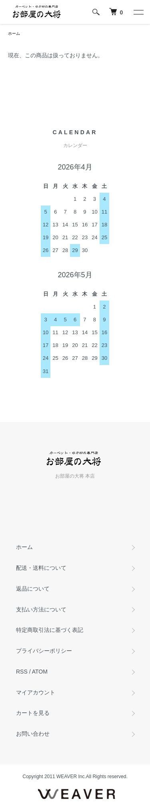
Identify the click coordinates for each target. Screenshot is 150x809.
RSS (22, 671)
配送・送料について (41, 568)
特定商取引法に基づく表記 (49, 630)
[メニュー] (138, 12)
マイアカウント (35, 692)
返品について (33, 588)
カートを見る (33, 713)
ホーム (14, 33)
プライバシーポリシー (44, 651)
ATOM (40, 671)
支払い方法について (41, 609)
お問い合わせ (33, 733)
